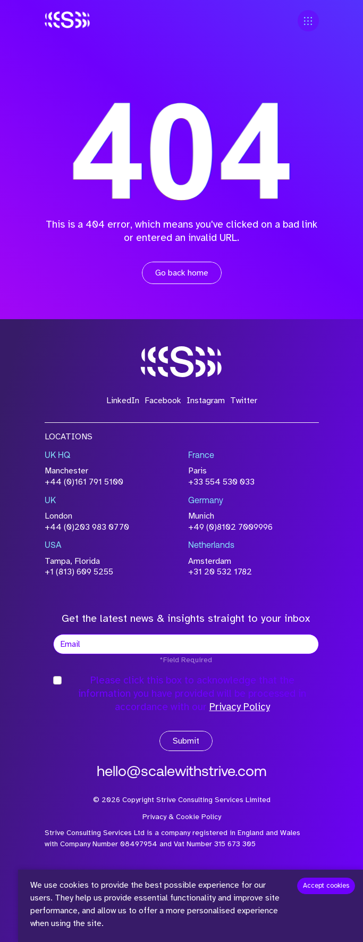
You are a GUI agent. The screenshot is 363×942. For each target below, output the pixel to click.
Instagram (206, 400)
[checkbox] (57, 680)
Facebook (163, 400)
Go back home (181, 273)
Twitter (243, 400)
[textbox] (186, 644)
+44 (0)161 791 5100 (84, 482)
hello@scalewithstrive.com (182, 772)
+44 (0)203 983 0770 (87, 527)
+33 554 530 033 (221, 482)
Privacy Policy (239, 707)
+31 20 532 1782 (220, 571)
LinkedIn (122, 400)
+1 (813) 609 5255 (79, 571)
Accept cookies (326, 885)
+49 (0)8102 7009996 (230, 527)
